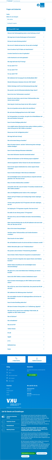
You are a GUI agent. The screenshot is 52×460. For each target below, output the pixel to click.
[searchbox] (26, 23)
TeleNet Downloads (36, 359)
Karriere (7, 394)
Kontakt (7, 388)
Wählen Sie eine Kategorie (12, 16)
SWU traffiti (29, 393)
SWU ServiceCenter (30, 388)
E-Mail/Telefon (16, 359)
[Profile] (38, 5)
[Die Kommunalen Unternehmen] (13, 403)
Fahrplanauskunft (9, 390)
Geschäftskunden (17, 1)
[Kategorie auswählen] (26, 19)
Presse (7, 392)
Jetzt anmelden (32, 375)
